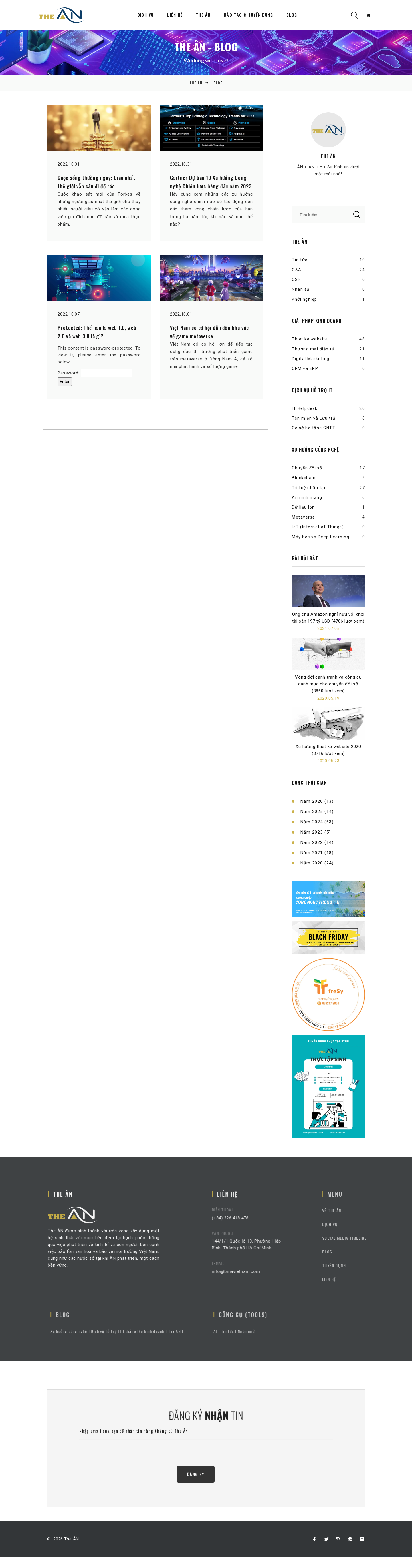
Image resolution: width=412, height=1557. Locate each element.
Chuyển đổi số (307, 468)
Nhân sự (301, 289)
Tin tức (300, 260)
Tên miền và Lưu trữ (314, 418)
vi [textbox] (368, 15)
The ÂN (203, 15)
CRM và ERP (305, 368)
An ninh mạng (307, 497)
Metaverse (303, 517)
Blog (291, 15)
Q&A (297, 270)
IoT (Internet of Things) (318, 527)
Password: (95, 373)
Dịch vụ (146, 15)
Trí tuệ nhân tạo (309, 487)
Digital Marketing (311, 358)
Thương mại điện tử (313, 349)
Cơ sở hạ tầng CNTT (313, 428)
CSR (296, 279)
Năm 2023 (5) (315, 832)
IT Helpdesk (305, 408)
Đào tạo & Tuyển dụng (248, 15)
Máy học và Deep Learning (320, 537)
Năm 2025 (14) (317, 811)
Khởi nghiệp (304, 299)
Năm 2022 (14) (317, 842)
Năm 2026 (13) (317, 801)
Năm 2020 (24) (317, 863)
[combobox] (368, 15)
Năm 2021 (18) (317, 852)
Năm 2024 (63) (317, 821)
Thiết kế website (310, 339)
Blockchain (304, 477)
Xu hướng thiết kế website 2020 (328, 746)
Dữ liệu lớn (303, 507)
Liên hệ (175, 15)
